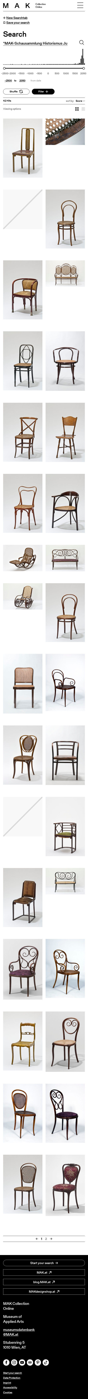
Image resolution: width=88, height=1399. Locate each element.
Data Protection (11, 1378)
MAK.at (44, 1272)
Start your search (44, 1262)
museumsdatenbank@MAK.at (20, 1332)
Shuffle (16, 91)
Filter (43, 91)
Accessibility (10, 1387)
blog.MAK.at (44, 1281)
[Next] (51, 1239)
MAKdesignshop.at (44, 1291)
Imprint (7, 1383)
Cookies (7, 1392)
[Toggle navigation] (80, 6)
